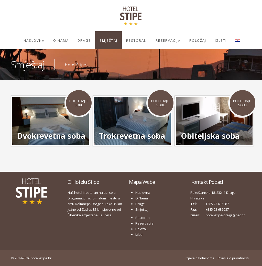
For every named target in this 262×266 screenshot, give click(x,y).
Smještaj (108, 40)
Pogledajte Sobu (79, 103)
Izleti (221, 40)
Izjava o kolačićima (199, 258)
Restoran (136, 40)
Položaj (197, 40)
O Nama (61, 40)
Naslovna (34, 40)
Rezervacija (168, 40)
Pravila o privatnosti (233, 258)
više (108, 215)
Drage (84, 40)
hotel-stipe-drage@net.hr (225, 215)
